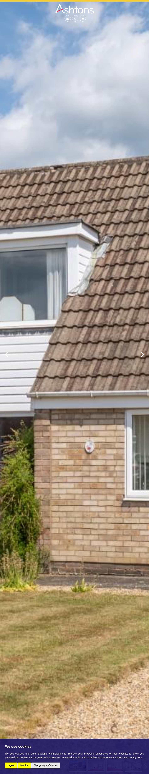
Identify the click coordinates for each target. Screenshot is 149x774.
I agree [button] (11, 765)
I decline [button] (24, 765)
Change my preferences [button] (45, 765)
